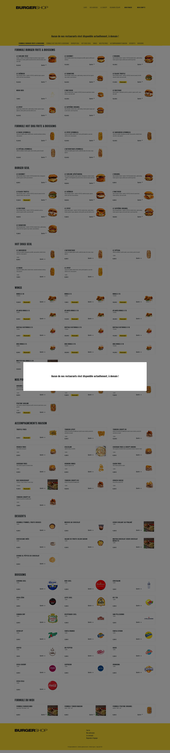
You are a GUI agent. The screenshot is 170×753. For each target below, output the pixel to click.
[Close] (144, 364)
